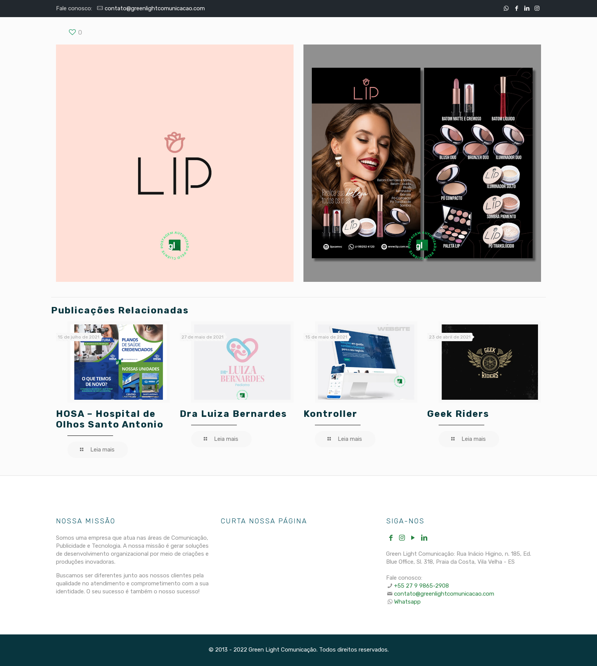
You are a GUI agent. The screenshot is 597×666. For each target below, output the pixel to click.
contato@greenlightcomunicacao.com (155, 8)
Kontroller (330, 414)
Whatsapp (407, 601)
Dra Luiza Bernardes (233, 414)
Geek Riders (458, 414)
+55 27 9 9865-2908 (421, 585)
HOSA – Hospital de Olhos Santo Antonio (110, 419)
